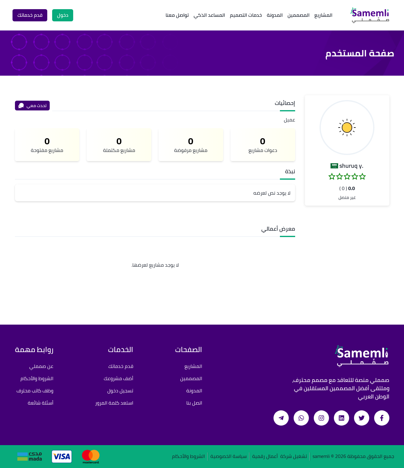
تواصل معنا (177, 15)
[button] (347, 127)
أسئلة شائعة (40, 402)
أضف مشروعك (118, 378)
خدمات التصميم (246, 15)
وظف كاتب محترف (34, 390)
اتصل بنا (194, 402)
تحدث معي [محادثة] (32, 106)
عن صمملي (41, 366)
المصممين (298, 15)
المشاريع (323, 15)
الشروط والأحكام (36, 378)
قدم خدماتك (120, 366)
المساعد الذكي (209, 15)
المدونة (275, 15)
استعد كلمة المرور (114, 402)
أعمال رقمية (265, 456)
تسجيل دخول (120, 390)
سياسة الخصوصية (228, 456)
